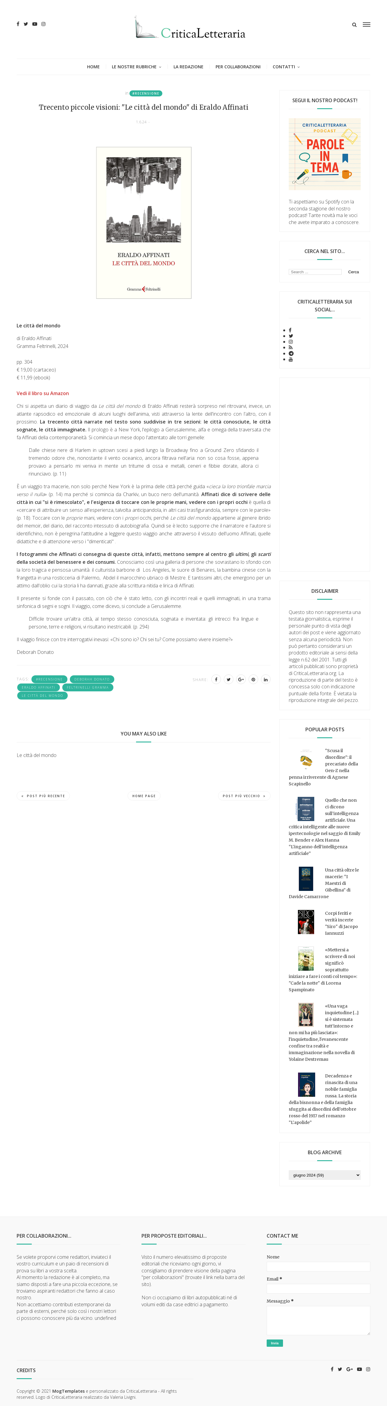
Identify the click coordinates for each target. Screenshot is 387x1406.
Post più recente (43, 796)
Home (93, 67)
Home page (144, 796)
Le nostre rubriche (134, 67)
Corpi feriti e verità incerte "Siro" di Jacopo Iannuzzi (341, 923)
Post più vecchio (244, 796)
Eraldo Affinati (38, 687)
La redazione (188, 67)
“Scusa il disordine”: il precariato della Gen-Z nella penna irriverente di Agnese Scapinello (323, 767)
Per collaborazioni (238, 67)
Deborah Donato (92, 679)
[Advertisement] (325, 474)
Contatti (284, 67)
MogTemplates (68, 1391)
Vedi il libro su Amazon (43, 393)
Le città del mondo (42, 695)
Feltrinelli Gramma (88, 687)
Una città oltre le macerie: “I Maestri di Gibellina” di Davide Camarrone (324, 883)
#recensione (145, 93)
